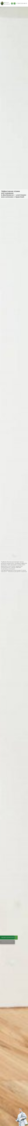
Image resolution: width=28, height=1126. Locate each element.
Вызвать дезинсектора (8, 937)
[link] (12, 3)
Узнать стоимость (7, 942)
